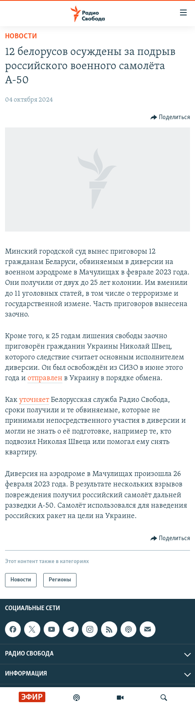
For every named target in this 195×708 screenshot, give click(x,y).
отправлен (44, 378)
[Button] (170, 117)
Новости (21, 36)
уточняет (34, 400)
